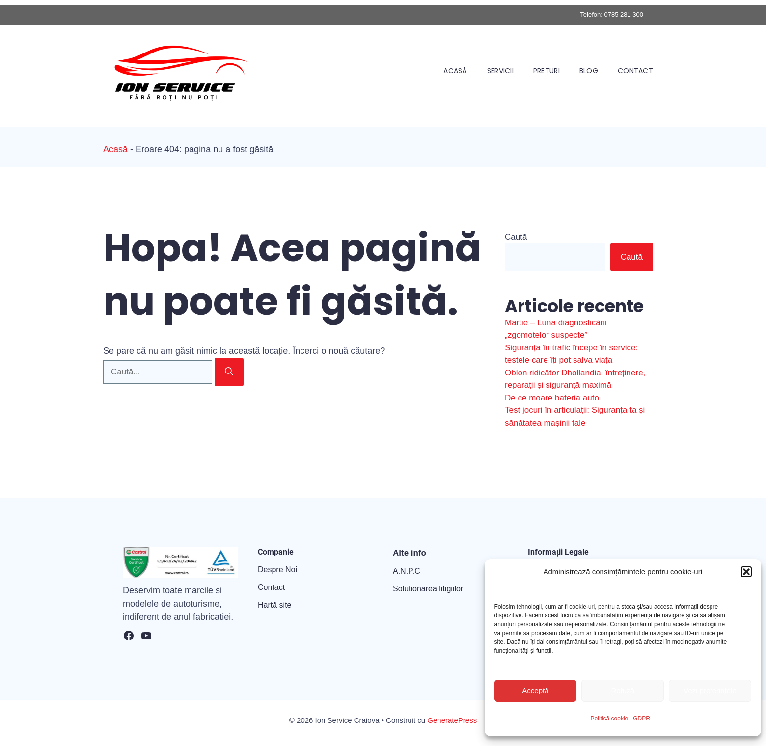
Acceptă (535, 690)
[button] (746, 572)
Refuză (622, 690)
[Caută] (229, 372)
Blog (588, 71)
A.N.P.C (406, 571)
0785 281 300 (623, 14)
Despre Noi (277, 569)
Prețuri (546, 71)
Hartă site (274, 605)
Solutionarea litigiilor (428, 589)
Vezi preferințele (710, 690)
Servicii (500, 71)
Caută (516, 236)
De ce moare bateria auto (552, 397)
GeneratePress (452, 720)
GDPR (641, 718)
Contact (635, 71)
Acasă (455, 71)
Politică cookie (610, 718)
